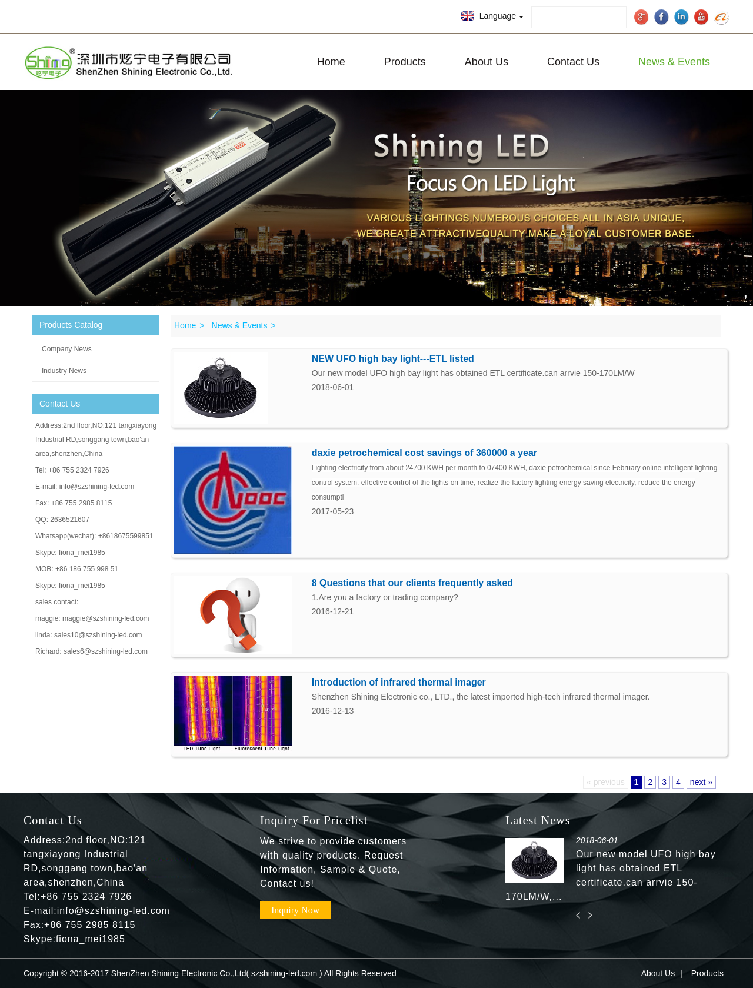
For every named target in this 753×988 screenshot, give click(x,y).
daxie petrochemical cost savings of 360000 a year (424, 453)
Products (405, 62)
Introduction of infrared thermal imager (399, 682)
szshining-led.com (284, 973)
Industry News (64, 371)
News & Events (674, 62)
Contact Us (573, 62)
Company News (67, 349)
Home (331, 62)
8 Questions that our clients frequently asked (412, 583)
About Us (486, 62)
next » (701, 782)
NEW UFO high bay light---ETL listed (393, 359)
